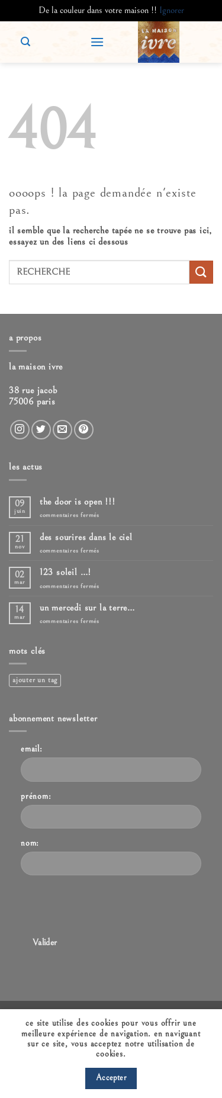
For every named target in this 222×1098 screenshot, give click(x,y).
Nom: (30, 843)
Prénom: (36, 796)
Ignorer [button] (171, 10)
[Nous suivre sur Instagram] (20, 429)
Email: (32, 749)
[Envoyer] (201, 272)
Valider (45, 943)
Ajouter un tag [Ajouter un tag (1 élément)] (34, 680)
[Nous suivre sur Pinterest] (84, 429)
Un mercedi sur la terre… (87, 607)
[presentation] (111, 908)
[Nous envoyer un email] (62, 429)
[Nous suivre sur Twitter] (41, 429)
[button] (97, 41)
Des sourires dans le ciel (86, 537)
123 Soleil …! (65, 572)
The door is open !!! (77, 501)
